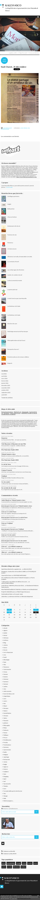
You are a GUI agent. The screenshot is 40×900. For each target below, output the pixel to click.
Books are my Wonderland (30, 589)
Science (5, 769)
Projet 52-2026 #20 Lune (8, 592)
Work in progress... (8, 801)
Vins (28, 128)
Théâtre (5, 786)
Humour (5, 684)
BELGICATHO (28, 569)
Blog (4, 642)
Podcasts (5, 730)
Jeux (4, 689)
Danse (5, 647)
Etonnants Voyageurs (7, 412)
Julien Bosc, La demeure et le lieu (10, 596)
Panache (5, 720)
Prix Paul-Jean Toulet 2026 (10, 450)
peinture (5, 723)
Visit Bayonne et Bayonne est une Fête (13, 444)
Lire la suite (9, 187)
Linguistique (6, 696)
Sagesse (5, 766)
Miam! (5, 706)
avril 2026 (4, 376)
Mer (4, 703)
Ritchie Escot (17, 412)
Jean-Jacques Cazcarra (8, 506)
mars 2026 (4, 378)
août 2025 (4, 395)
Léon (3, 512)
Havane (5, 674)
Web (4, 798)
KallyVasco (13, 5)
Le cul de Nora (6, 464)
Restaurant (6, 759)
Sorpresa (4, 438)
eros (4, 655)
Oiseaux (5, 715)
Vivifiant (4, 476)
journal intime (11, 863)
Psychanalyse (7, 745)
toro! (4, 788)
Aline (3, 552)
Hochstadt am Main (6, 594)
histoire (5, 676)
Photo (5, 728)
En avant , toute (18, 594)
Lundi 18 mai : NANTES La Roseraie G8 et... (13, 585)
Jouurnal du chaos (6, 575)
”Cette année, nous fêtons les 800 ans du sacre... (14, 581)
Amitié (5, 633)
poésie (4, 867)
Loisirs (5, 701)
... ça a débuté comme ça (14, 546)
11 (9, 612)
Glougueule (25, 412)
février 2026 (4, 381)
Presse (25, 128)
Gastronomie (7, 669)
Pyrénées (6, 747)
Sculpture (6, 771)
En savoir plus (13, 898)
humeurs (5, 681)
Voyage (5, 796)
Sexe (4, 774)
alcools (5, 628)
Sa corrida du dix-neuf (8, 488)
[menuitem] (14, 53)
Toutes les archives (7, 397)
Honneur (5, 679)
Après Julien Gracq (15, 413)
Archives (5, 640)
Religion (5, 754)
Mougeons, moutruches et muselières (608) (13, 571)
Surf (4, 781)
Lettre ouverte (7, 691)
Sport (4, 779)
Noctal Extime (7, 713)
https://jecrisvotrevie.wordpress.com (26, 177)
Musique (5, 708)
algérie (5, 630)
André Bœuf (5, 500)
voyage (18, 863)
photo (3, 863)
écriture (23, 867)
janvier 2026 (4, 383)
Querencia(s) (7, 749)
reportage (6, 757)
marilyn (30, 863)
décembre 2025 (5, 385)
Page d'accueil (23, 52)
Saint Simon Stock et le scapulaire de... (11, 569)
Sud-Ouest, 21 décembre (13, 67)
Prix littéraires (7, 740)
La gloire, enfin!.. (13, 52)
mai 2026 (4, 374)
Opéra (5, 718)
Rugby (5, 764)
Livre (21, 128)
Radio (5, 752)
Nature (5, 711)
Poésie (5, 732)
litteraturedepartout (27, 596)
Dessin (5, 650)
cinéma (5, 645)
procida (9, 867)
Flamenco (6, 667)
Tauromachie (7, 784)
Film (4, 664)
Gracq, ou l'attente (34, 52)
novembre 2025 (5, 388)
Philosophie (6, 725)
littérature (16, 867)
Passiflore (6, 413)
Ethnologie (6, 659)
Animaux (5, 638)
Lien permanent (6, 128)
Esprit (5, 657)
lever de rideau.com (8, 694)
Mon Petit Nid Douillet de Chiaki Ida (11, 589)
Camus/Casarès (6, 470)
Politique (5, 735)
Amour (5, 635)
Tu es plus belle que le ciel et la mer (12, 791)
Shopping (5, 776)
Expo (4, 662)
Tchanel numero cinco (8, 454)
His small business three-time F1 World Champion (15, 577)
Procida (5, 742)
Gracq (5, 672)
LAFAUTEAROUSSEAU (7, 583)
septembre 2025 (5, 392)
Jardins (5, 686)
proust (35, 863)
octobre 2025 (5, 390)
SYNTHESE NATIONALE (20, 575)
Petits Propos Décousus (23, 592)
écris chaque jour (8, 652)
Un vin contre (5, 482)
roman (5, 762)
